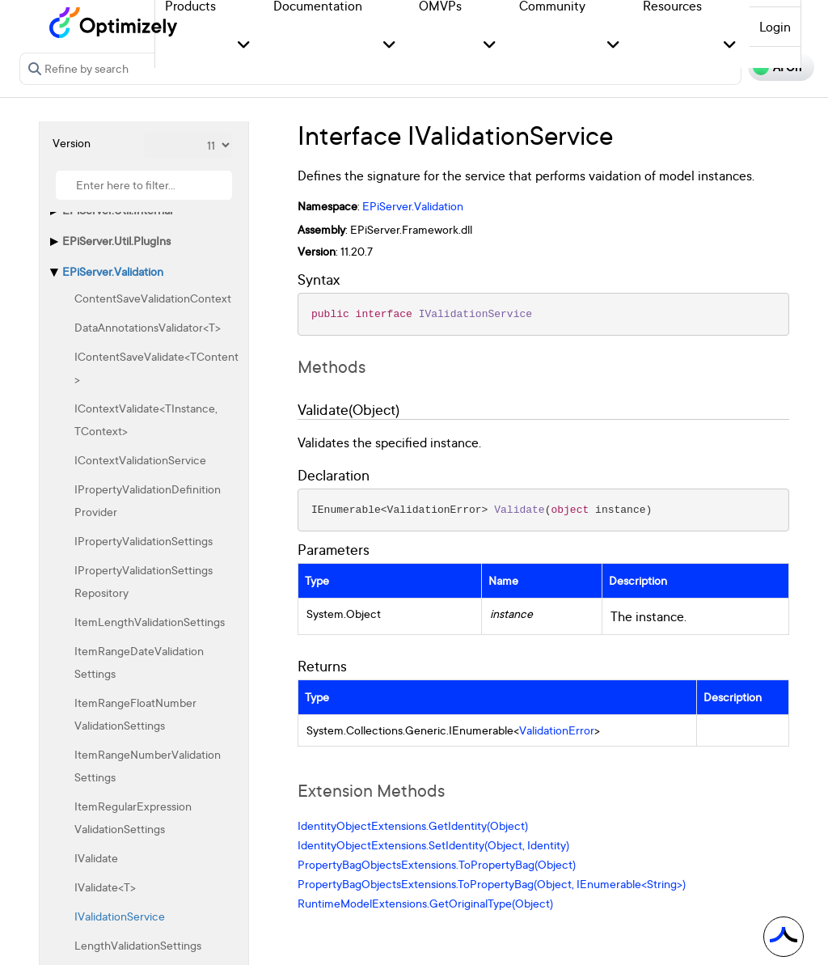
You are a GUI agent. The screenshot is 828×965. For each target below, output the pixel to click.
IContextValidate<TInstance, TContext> (146, 419)
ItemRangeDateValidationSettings (139, 662)
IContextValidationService (140, 460)
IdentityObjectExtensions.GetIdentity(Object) (413, 825)
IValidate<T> (105, 887)
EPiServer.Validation (112, 271)
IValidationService (119, 916)
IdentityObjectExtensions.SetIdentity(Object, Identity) (433, 845)
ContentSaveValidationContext (152, 298)
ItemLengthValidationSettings (149, 621)
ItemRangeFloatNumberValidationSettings (135, 714)
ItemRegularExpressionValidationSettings (133, 817)
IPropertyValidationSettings (143, 540)
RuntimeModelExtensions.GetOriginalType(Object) (425, 903)
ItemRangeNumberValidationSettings (147, 766)
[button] (244, 45)
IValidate (96, 858)
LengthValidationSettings (137, 945)
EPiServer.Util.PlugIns (116, 240)
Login (775, 27)
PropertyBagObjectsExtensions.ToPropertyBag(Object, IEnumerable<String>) (492, 883)
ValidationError (556, 730)
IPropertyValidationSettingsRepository (143, 581)
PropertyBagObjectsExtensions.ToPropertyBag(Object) (437, 864)
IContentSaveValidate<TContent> (156, 368)
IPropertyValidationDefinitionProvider (147, 500)
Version (72, 142)
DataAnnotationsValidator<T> (147, 327)
